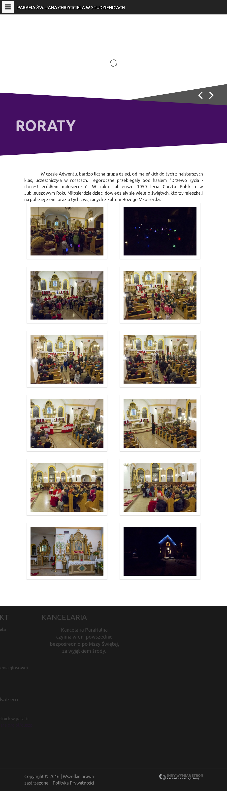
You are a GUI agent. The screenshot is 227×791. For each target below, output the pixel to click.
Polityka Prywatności (73, 782)
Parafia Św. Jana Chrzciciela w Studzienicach (71, 7)
